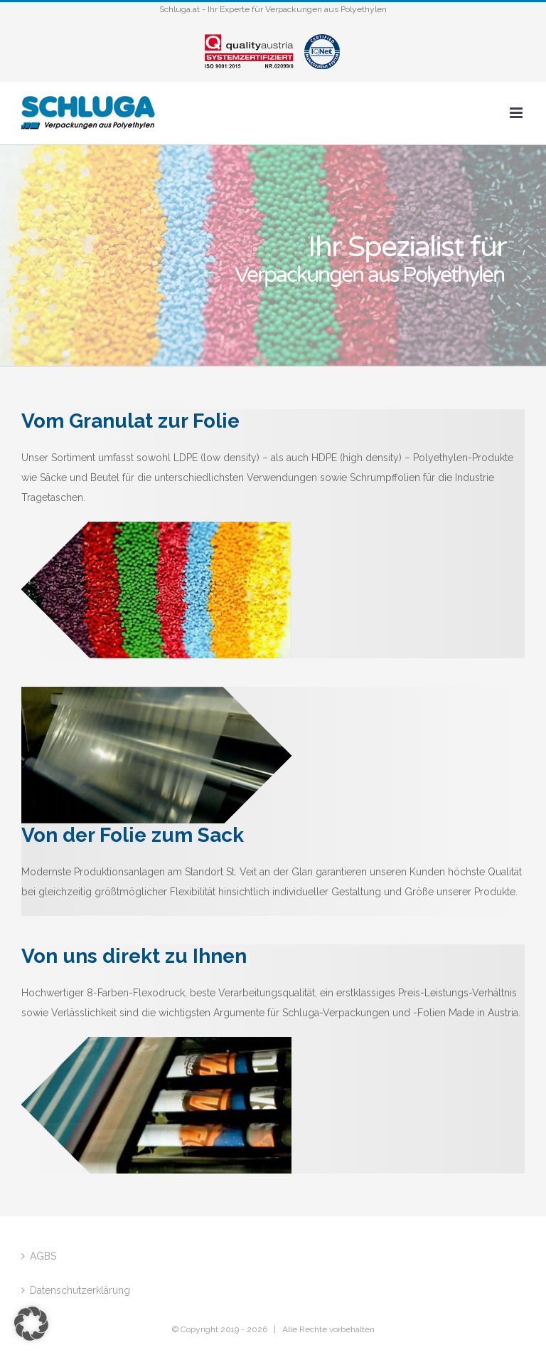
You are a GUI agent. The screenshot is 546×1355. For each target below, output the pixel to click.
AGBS (43, 1256)
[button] (31, 1323)
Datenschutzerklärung (80, 1290)
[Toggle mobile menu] (517, 112)
